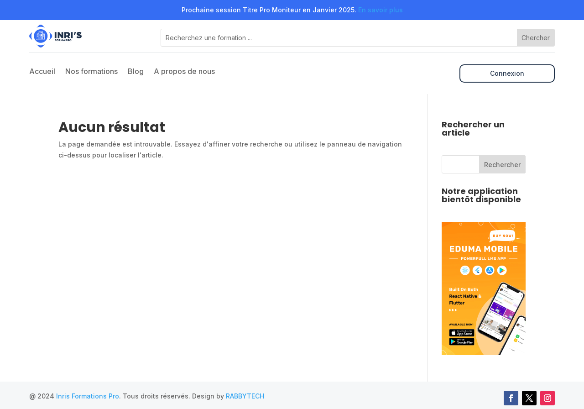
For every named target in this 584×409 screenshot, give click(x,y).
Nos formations (91, 72)
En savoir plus (380, 10)
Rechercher (502, 164)
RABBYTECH (245, 396)
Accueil (42, 72)
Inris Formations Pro (87, 396)
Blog (136, 72)
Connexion (507, 73)
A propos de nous (184, 72)
